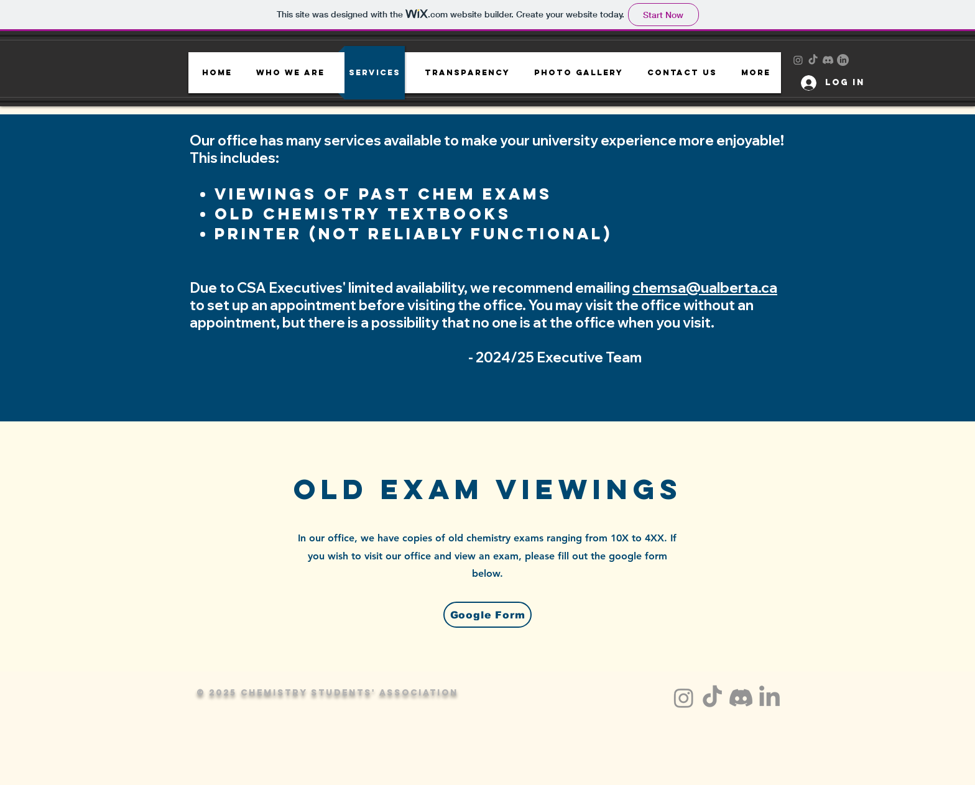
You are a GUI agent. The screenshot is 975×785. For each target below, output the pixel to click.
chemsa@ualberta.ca (704, 287)
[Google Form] (487, 615)
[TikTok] (813, 60)
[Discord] (828, 60)
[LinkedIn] (843, 60)
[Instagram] (798, 60)
